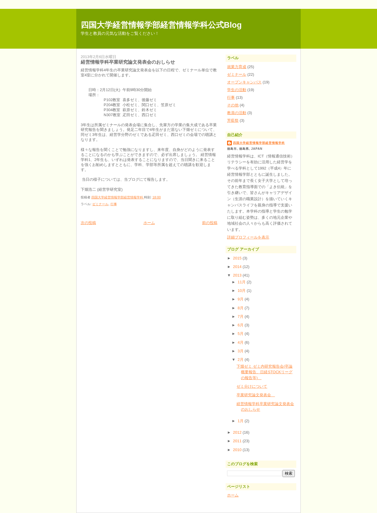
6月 (241, 325)
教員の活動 (236, 113)
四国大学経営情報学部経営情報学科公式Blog (161, 24)
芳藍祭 (233, 120)
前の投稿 (209, 223)
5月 (241, 333)
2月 (241, 359)
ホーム (149, 223)
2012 (238, 432)
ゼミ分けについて (252, 386)
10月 (242, 290)
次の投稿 (88, 223)
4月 (241, 342)
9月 (241, 299)
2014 (238, 266)
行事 (113, 204)
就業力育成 (236, 67)
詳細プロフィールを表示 (248, 237)
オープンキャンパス (244, 82)
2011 (238, 441)
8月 (241, 308)
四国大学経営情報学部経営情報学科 (259, 142)
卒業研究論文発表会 (256, 395)
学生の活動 (236, 90)
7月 (241, 316)
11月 (242, 282)
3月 (241, 351)
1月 (241, 421)
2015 (238, 258)
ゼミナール (100, 204)
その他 (233, 105)
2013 (238, 275)
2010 (238, 450)
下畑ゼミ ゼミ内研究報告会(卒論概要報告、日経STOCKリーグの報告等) (264, 372)
